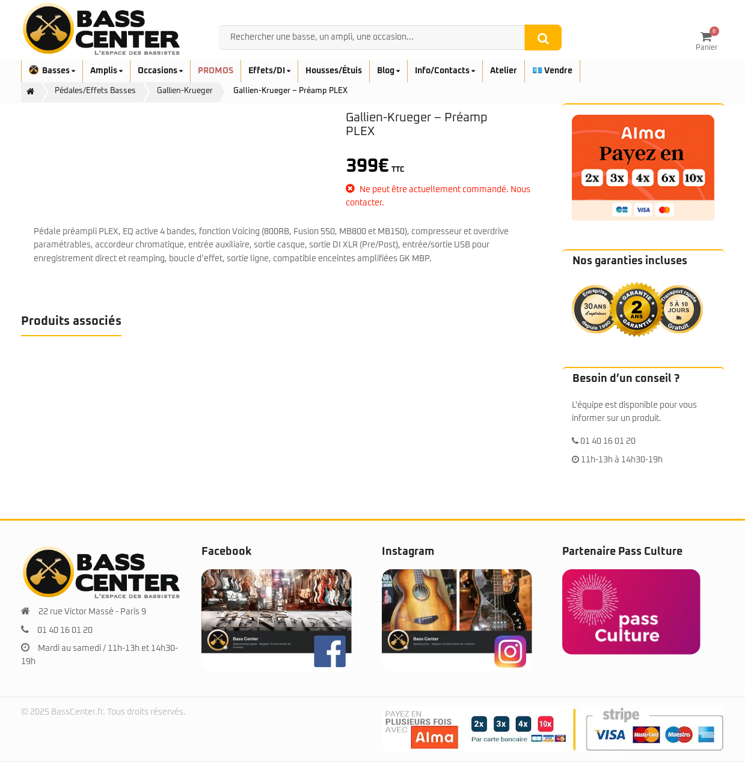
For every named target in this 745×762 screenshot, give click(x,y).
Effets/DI (269, 71)
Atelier (503, 71)
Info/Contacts (445, 71)
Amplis (106, 71)
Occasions (160, 71)
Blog (388, 71)
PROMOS (215, 71)
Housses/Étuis (333, 71)
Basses (52, 71)
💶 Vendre (552, 71)
